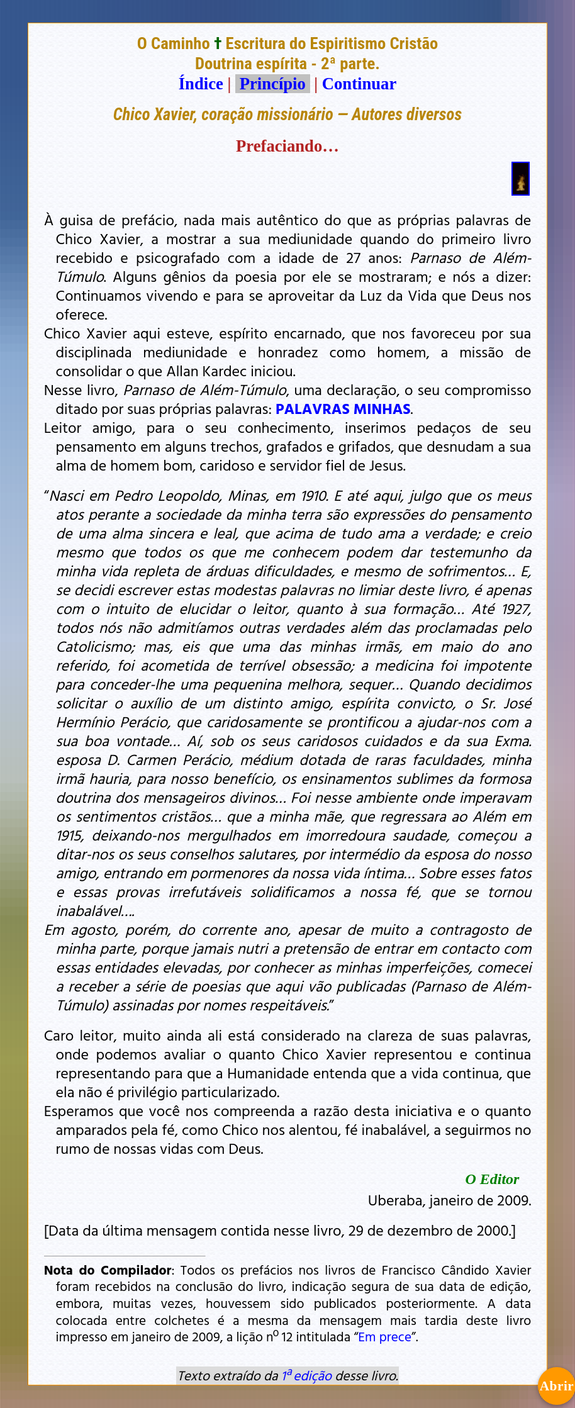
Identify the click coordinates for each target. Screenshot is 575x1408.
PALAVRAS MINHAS (343, 408)
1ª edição (306, 1375)
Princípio (272, 83)
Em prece (384, 1336)
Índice (201, 83)
